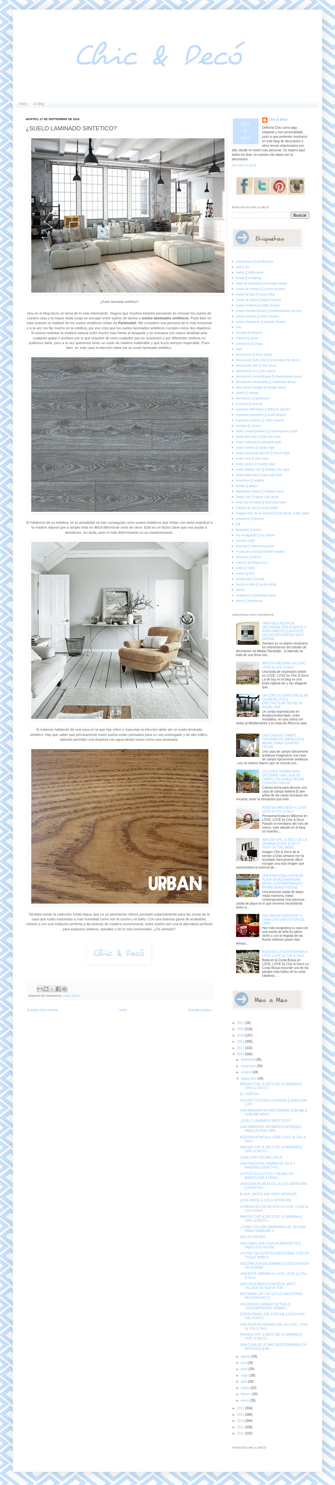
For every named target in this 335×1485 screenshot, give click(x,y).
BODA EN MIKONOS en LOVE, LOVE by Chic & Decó (285, 809)
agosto (246, 1356)
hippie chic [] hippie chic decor (257, 497)
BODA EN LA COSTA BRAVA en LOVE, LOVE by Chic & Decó (285, 953)
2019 (241, 1035)
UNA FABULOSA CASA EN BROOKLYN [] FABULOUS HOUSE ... (270, 1245)
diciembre (248, 1059)
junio (244, 1369)
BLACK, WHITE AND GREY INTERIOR (268, 1194)
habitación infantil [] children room (260, 491)
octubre (246, 1072)
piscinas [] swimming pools (255, 546)
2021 (241, 1023)
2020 (241, 1029)
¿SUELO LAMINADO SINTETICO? (265, 1121)
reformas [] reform (249, 557)
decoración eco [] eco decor (256, 371)
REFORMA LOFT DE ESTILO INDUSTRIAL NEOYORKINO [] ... (271, 1296)
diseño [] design (247, 393)
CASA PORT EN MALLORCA (261, 1157)
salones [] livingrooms (251, 562)
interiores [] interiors (250, 519)
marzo (246, 1388)
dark (239, 349)
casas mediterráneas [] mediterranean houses (269, 311)
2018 (241, 1041)
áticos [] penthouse (249, 601)
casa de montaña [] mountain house (261, 283)
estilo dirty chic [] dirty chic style (258, 436)
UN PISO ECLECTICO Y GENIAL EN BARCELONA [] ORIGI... (266, 1176)
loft (238, 524)
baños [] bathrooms (250, 272)
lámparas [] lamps (249, 529)
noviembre (248, 1066)
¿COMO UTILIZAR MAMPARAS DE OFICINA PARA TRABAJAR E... (272, 1229)
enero (245, 1400)
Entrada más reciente (42, 1010)
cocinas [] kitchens (249, 332)
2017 (241, 1048)
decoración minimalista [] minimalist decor (266, 382)
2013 (241, 1421)
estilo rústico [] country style (256, 464)
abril (244, 1381)
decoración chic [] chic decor (256, 365)
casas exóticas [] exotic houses (258, 305)
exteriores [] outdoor (250, 480)
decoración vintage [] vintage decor (261, 387)
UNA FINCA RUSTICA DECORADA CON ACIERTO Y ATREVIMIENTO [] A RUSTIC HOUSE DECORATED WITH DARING (284, 631)
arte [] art (242, 267)
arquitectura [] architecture (254, 261)
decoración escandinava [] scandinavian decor (269, 376)
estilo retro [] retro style (252, 458)
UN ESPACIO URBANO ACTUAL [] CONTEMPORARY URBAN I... (265, 1306)
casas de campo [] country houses (260, 289)
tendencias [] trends (250, 579)
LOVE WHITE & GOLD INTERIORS (265, 1200)
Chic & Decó (278, 119)
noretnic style (245, 540)
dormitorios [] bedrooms (253, 398)
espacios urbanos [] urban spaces (260, 420)
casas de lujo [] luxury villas (255, 294)
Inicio (23, 104)
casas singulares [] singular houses (261, 322)
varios (240, 590)
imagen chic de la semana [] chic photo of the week (272, 513)
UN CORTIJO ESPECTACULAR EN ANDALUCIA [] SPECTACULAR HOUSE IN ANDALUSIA (285, 701)
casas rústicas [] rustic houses (257, 316)
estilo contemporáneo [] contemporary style (267, 431)
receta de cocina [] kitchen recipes (260, 551)
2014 (241, 1414)
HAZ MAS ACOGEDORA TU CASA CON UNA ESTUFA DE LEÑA (283, 919)
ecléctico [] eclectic (249, 404)
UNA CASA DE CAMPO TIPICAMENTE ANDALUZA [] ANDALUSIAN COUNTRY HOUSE (283, 741)
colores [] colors (247, 338)
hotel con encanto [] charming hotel (261, 502)
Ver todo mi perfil (244, 165)
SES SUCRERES (252, 1237)
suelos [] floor (71, 995)
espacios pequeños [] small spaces (261, 415)
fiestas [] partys (247, 486)
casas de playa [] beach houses (258, 300)
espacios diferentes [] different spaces (263, 409)
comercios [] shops (249, 343)
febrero (246, 1394)
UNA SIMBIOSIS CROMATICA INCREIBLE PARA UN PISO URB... (271, 1129)
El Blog (39, 104)
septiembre (249, 1078)
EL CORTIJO (249, 1094)
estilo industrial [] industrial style (259, 442)
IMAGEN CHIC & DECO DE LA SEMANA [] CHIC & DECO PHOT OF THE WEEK (284, 843)
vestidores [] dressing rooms (256, 595)
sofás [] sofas (245, 568)
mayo (245, 1375)
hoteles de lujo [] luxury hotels (257, 508)
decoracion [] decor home (254, 354)
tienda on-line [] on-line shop (256, 584)
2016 (241, 1054)
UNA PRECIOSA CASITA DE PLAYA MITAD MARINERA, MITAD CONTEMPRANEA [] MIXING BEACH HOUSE (283, 881)
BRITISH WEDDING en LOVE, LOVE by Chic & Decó (284, 665)
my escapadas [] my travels (255, 535)
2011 (241, 1433)
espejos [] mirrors (248, 426)
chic (239, 327)
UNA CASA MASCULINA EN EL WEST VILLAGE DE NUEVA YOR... (268, 1286)
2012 (241, 1427)
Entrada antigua (199, 1010)
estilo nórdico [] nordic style (255, 447)
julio (244, 1363)
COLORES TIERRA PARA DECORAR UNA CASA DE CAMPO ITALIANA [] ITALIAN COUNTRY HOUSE (283, 777)
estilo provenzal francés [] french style (263, 453)
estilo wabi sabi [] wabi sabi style (259, 475)
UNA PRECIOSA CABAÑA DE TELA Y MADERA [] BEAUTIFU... (267, 1165)
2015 (241, 1408)
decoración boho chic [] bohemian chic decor (268, 360)
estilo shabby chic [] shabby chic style (263, 469)
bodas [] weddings (249, 278)
